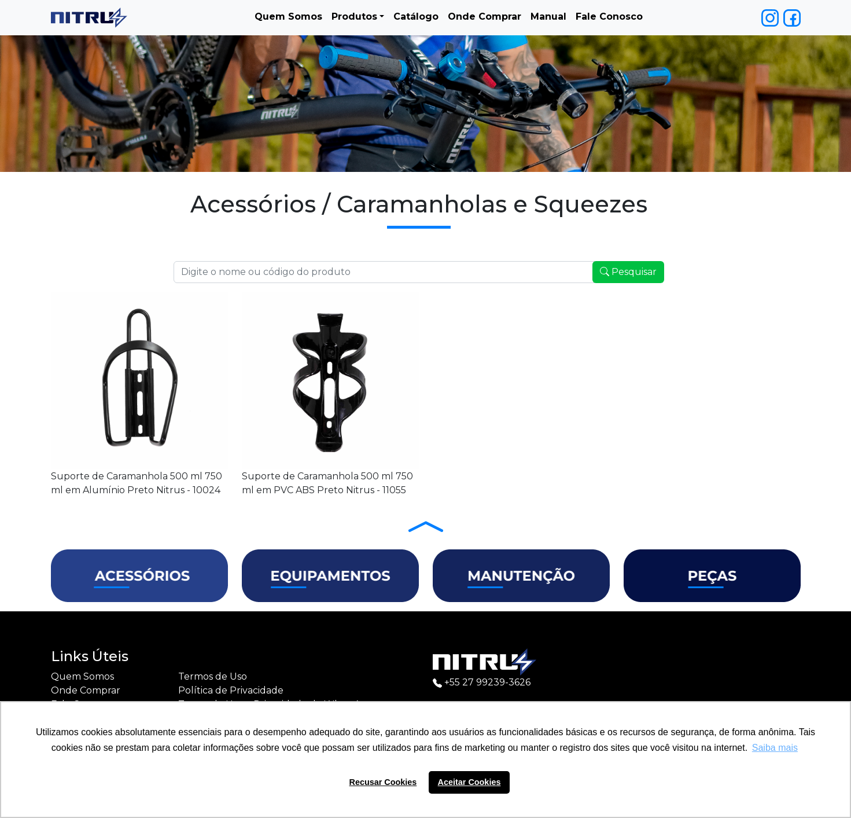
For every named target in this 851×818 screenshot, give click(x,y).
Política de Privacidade (230, 690)
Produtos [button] (354, 16)
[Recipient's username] (384, 272)
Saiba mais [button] (775, 748)
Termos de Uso (212, 676)
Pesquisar (628, 271)
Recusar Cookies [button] (383, 782)
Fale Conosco (609, 16)
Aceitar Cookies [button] (469, 782)
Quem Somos (288, 16)
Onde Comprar (484, 16)
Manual (548, 16)
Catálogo (416, 16)
